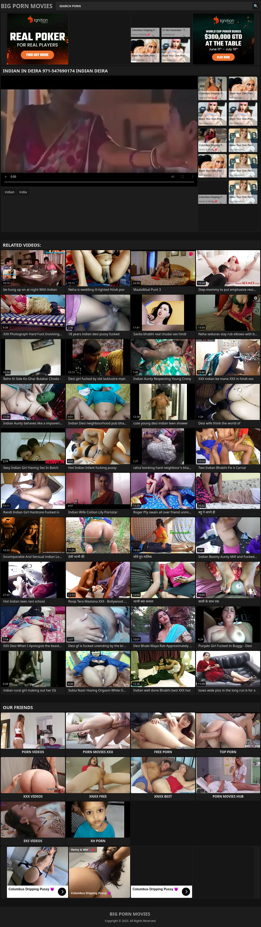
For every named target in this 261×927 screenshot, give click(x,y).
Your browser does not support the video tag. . (99, 131)
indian (9, 192)
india (23, 192)
